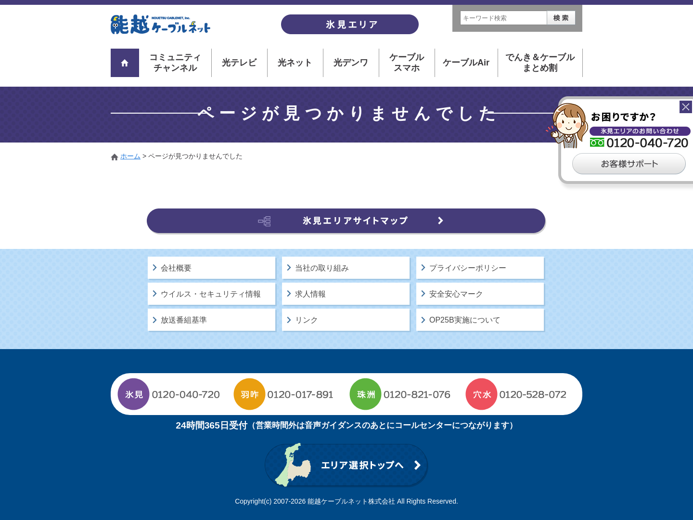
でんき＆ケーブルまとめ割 (540, 62)
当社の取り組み (322, 268)
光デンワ (351, 62)
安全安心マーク (456, 294)
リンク (306, 320)
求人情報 (310, 294)
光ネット (295, 62)
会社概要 (176, 268)
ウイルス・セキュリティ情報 (211, 294)
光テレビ (239, 62)
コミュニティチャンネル (175, 62)
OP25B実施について (464, 320)
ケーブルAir (466, 62)
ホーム (130, 156)
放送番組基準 (184, 320)
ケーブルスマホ (406, 62)
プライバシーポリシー (467, 268)
